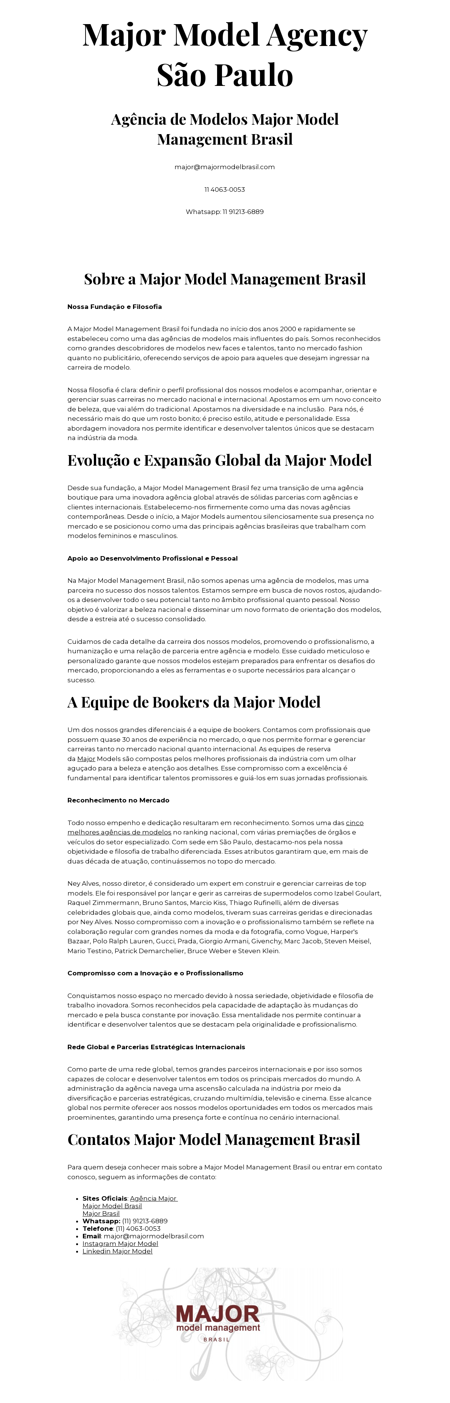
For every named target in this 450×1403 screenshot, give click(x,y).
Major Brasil (101, 1213)
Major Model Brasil (112, 1206)
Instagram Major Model (120, 1243)
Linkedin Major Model (118, 1251)
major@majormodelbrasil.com (154, 1236)
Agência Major (154, 1198)
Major (86, 759)
